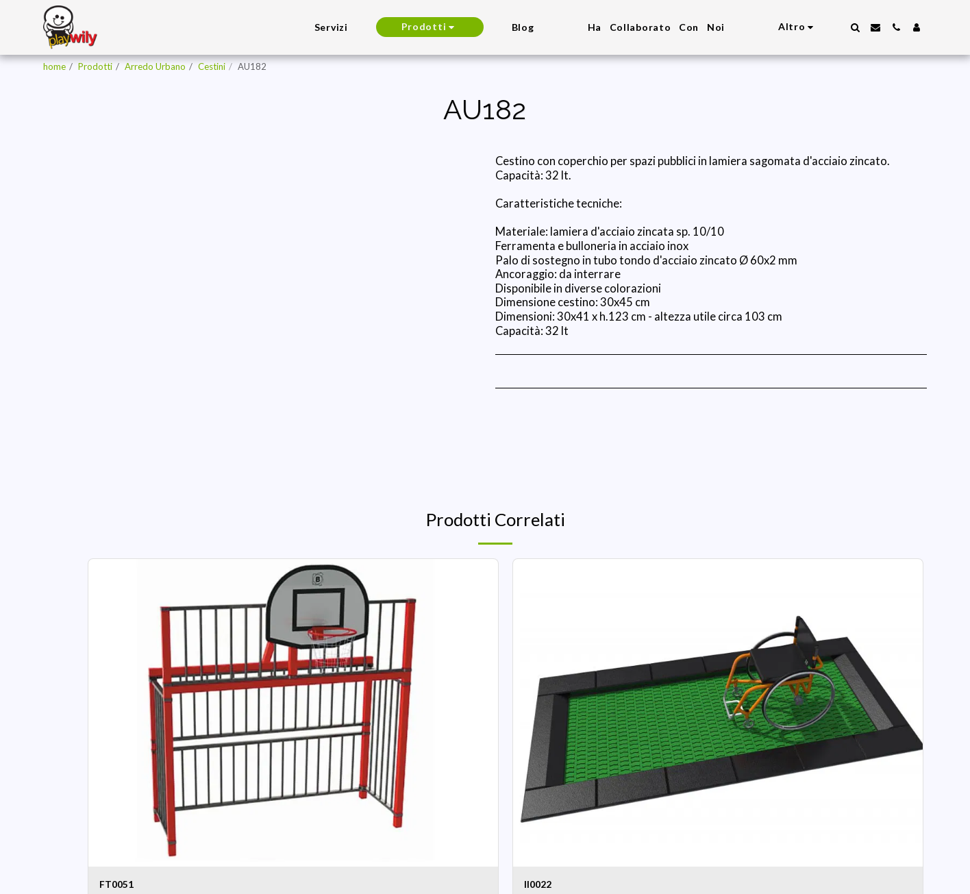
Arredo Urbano (155, 66)
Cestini (211, 66)
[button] (855, 27)
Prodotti (95, 66)
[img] (293, 713)
